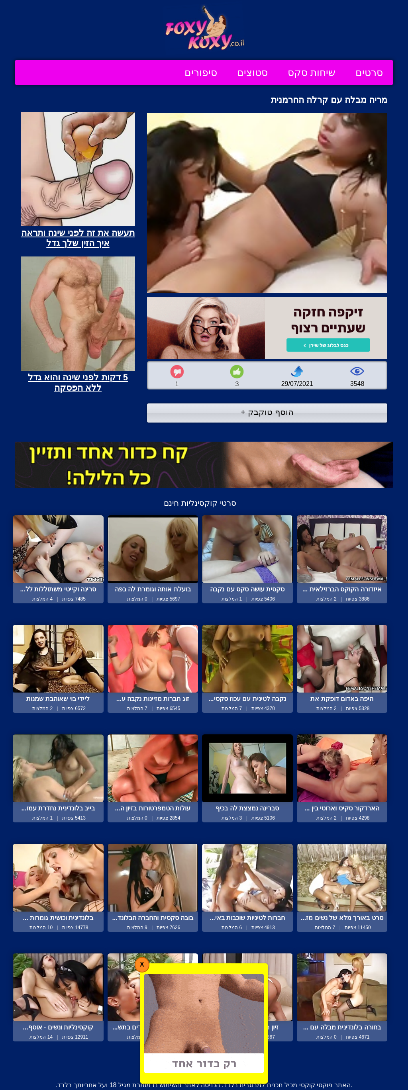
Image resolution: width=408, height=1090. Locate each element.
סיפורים (200, 72)
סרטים (369, 72)
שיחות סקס (311, 72)
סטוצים (252, 72)
